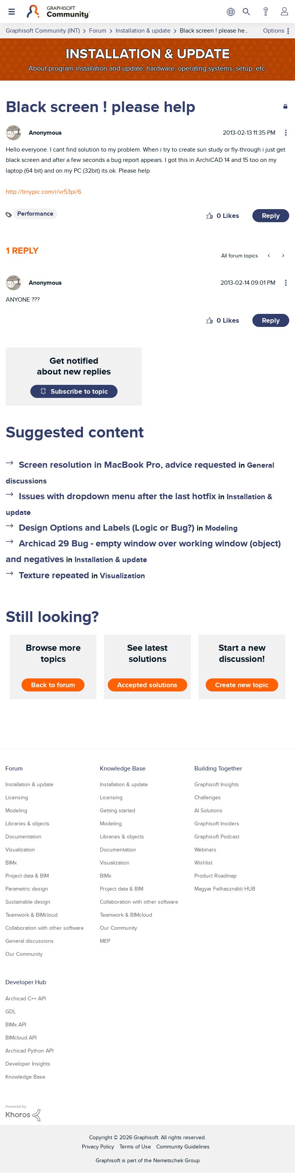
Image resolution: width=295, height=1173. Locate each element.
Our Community (24, 954)
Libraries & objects (27, 823)
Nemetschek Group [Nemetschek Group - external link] (176, 1160)
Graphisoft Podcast (216, 836)
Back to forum (53, 685)
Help (265, 11)
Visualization (122, 575)
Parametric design (26, 889)
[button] (209, 215)
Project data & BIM (27, 875)
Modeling (221, 528)
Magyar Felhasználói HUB (224, 889)
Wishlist (203, 862)
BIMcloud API (20, 1037)
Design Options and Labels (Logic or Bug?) (106, 527)
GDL (10, 1011)
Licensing (16, 797)
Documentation (23, 836)
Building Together (218, 768)
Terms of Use (135, 1146)
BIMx (11, 862)
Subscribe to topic (79, 391)
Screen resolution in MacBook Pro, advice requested (127, 464)
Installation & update (111, 559)
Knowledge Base (123, 768)
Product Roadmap (215, 875)
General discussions (29, 941)
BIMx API (15, 1024)
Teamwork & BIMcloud (31, 915)
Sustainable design (27, 902)
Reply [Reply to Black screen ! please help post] (271, 216)
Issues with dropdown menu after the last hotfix (117, 496)
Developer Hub (25, 982)
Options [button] (273, 30)
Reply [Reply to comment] (271, 320)
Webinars (205, 849)
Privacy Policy (98, 1146)
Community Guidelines (183, 1146)
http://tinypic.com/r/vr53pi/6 (43, 191)
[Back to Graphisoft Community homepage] (58, 11)
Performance (35, 213)
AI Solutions (208, 810)
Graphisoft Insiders (216, 823)
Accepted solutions (147, 685)
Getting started (117, 810)
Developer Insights (27, 1063)
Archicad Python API (29, 1050)
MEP (105, 941)
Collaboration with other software (44, 928)
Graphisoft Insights (216, 784)
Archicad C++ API (25, 998)
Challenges (207, 797)
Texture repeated (54, 575)
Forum (14, 768)
